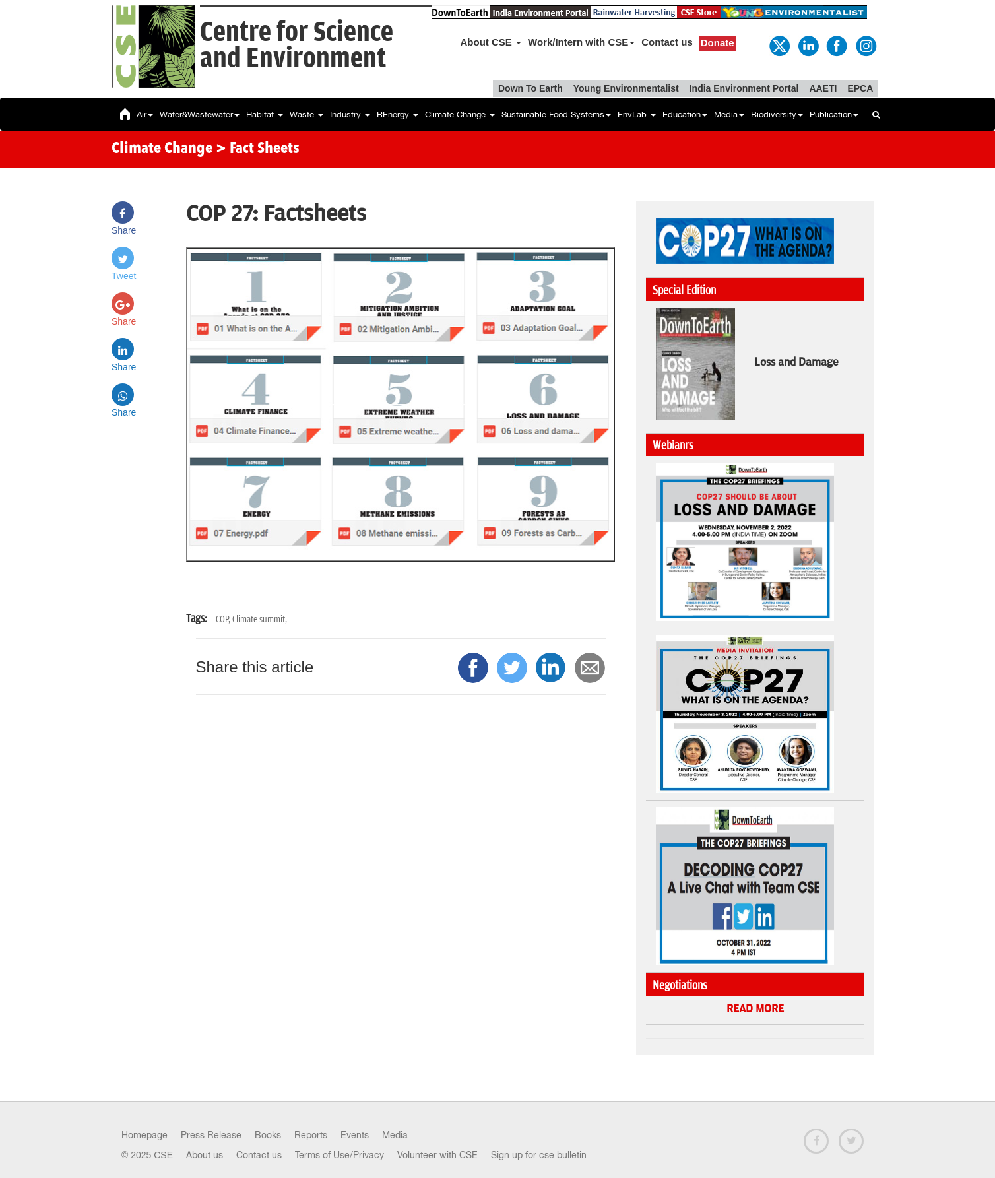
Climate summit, (259, 619)
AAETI (823, 88)
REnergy (397, 114)
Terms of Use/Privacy (339, 1155)
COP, (224, 619)
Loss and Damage (796, 362)
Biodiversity (777, 114)
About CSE (491, 42)
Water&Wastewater (200, 114)
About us (204, 1155)
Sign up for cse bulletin (539, 1155)
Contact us (667, 42)
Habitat (264, 114)
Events (354, 1135)
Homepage (144, 1135)
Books (268, 1135)
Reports (310, 1135)
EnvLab (637, 114)
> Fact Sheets (258, 149)
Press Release (211, 1135)
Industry (350, 114)
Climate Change (460, 114)
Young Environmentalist (626, 88)
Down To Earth (530, 88)
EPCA (860, 88)
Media (729, 114)
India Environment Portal (744, 88)
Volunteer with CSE (437, 1155)
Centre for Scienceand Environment (296, 46)
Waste (306, 114)
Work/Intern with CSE (581, 42)
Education (684, 114)
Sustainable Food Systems (556, 114)
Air (145, 114)
